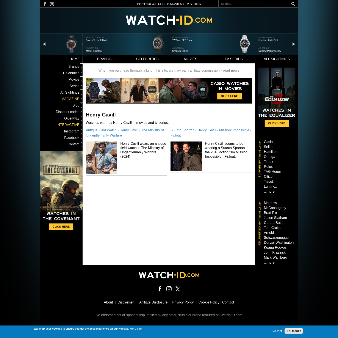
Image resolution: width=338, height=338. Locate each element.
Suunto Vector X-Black (97, 40)
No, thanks (293, 331)
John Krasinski (275, 252)
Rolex (268, 166)
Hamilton (270, 152)
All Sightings (69, 92)
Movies (190, 59)
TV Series (234, 59)
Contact (73, 144)
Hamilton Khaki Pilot (268, 40)
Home (74, 59)
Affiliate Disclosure (153, 302)
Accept (277, 331)
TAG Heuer (272, 171)
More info (136, 328)
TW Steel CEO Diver (182, 40)
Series (74, 86)
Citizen (269, 176)
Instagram (71, 131)
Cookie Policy (209, 302)
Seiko (268, 147)
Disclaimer (126, 302)
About (108, 302)
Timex (268, 161)
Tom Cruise (272, 228)
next (294, 44)
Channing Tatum (180, 51)
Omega (269, 157)
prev (44, 44)
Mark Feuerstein (94, 51)
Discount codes (67, 112)
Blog (75, 105)
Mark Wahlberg (275, 257)
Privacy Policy (183, 302)
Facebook (71, 138)
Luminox (270, 186)
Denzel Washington (279, 242)
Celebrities (147, 59)
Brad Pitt (270, 213)
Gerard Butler (274, 223)
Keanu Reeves (275, 247)
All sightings (277, 59)
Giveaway (71, 118)
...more (269, 191)
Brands (104, 59)
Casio (268, 142)
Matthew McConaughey (269, 51)
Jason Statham (275, 218)
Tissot (268, 181)
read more (231, 70)
